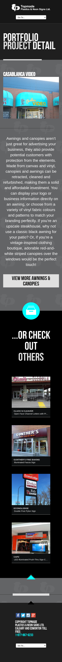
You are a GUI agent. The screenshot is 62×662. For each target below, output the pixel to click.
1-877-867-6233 (24, 635)
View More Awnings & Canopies (31, 281)
